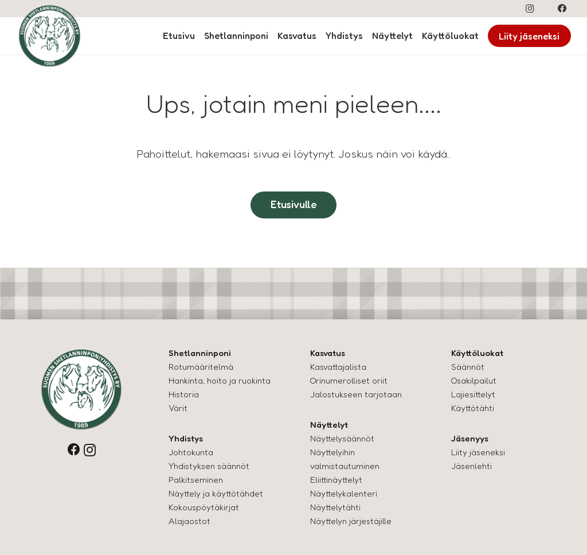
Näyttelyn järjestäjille (351, 520)
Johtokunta (191, 452)
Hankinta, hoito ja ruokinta (220, 380)
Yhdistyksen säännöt (209, 465)
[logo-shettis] (50, 36)
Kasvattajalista (338, 366)
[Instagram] (529, 8)
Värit (178, 407)
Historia (184, 394)
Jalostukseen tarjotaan (356, 394)
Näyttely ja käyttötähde (214, 493)
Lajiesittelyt (473, 394)
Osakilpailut (473, 380)
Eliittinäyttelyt (336, 479)
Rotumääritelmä (201, 366)
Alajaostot (189, 520)
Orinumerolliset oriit (349, 380)
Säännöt (467, 366)
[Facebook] (562, 8)
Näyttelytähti (335, 507)
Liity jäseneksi (478, 452)
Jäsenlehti (471, 465)
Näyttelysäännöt (342, 438)
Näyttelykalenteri (343, 493)
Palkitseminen (196, 479)
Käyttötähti (472, 407)
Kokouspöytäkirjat (204, 507)
